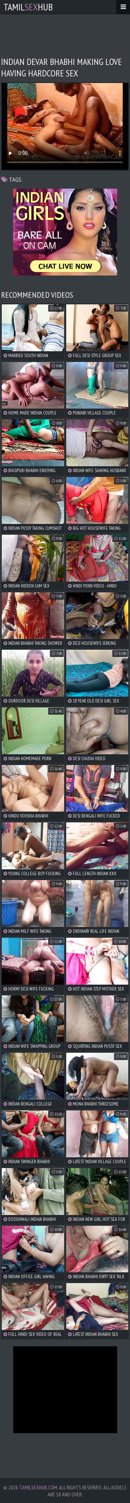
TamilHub (28, 6)
